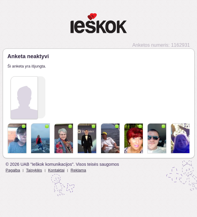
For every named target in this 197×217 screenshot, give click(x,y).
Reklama (78, 170)
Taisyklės (34, 170)
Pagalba (13, 170)
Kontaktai (56, 170)
